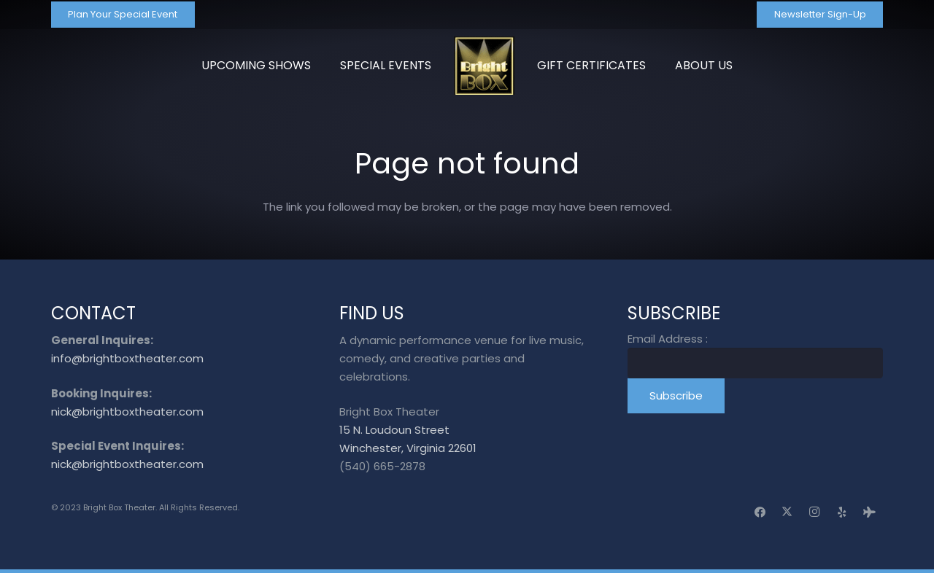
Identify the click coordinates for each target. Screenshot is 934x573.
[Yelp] (842, 512)
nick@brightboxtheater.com (127, 411)
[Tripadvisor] (870, 512)
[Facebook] (760, 512)
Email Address (668, 338)
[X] (787, 512)
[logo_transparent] (484, 65)
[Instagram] (815, 512)
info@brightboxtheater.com (127, 358)
